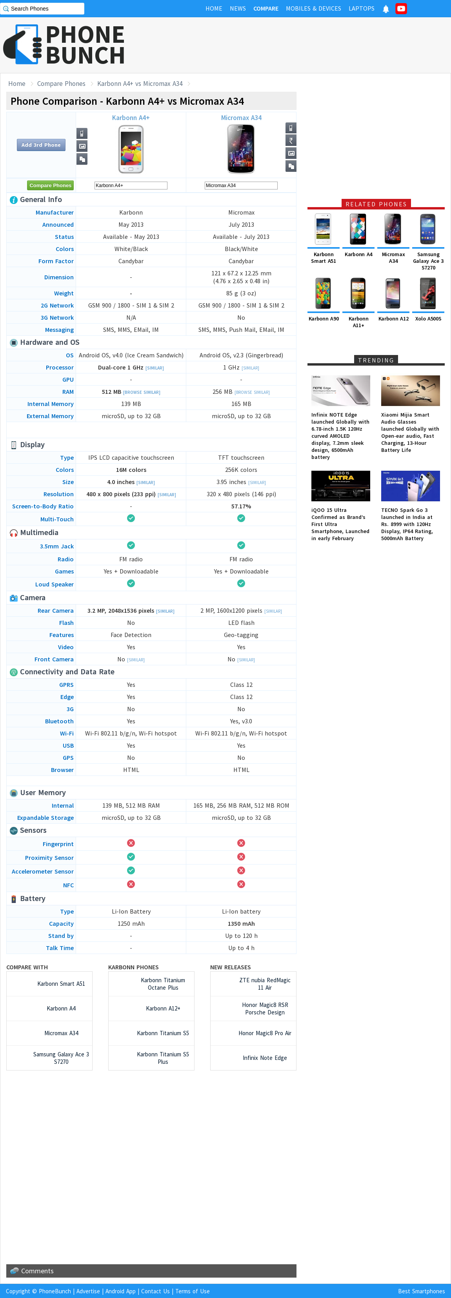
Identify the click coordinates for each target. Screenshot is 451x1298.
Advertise (88, 1291)
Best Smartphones (421, 1291)
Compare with (27, 967)
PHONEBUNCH (85, 44)
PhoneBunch (55, 1291)
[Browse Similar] (141, 392)
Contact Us (155, 1291)
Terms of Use (192, 1291)
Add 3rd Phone (41, 144)
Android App (120, 1291)
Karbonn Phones (133, 967)
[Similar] (154, 368)
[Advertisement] (308, 45)
